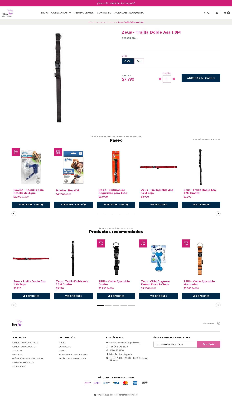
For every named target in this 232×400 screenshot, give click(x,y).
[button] (31, 205)
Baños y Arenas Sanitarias (27, 359)
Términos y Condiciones (73, 355)
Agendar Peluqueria (129, 12)
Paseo (112, 22)
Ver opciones (158, 204)
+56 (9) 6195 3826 (117, 347)
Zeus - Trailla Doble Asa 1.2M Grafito (200, 192)
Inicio (44, 12)
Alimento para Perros (25, 343)
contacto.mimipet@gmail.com (123, 343)
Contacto (104, 12)
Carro (62, 351)
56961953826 (115, 350)
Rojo (139, 61)
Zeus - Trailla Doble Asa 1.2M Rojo (157, 192)
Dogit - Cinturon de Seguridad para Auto (113, 192)
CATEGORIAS (61, 12)
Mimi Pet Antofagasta (119, 354)
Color (124, 56)
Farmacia (17, 355)
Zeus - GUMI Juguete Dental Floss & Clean (155, 283)
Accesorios (101, 22)
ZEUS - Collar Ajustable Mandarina (200, 283)
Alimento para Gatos (24, 347)
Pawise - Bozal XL (68, 190)
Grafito (127, 61)
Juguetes (17, 351)
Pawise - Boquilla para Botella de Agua (29, 192)
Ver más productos (206, 139)
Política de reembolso (72, 359)
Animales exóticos (23, 363)
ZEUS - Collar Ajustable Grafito (114, 283)
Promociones (84, 12)
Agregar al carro (201, 77)
